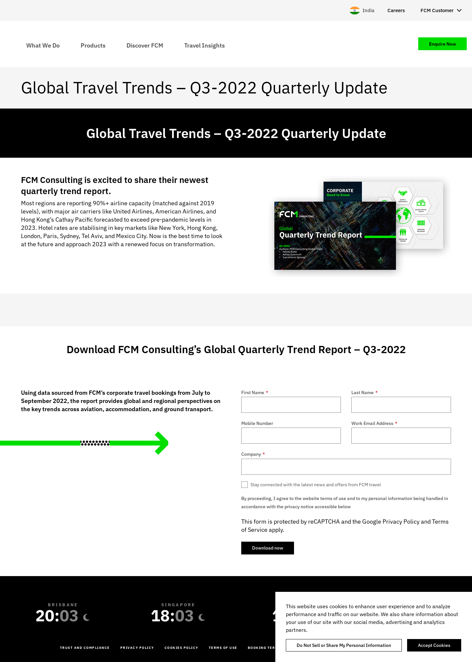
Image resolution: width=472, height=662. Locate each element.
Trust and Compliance (85, 648)
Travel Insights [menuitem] (204, 45)
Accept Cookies (434, 645)
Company (253, 454)
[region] (373, 627)
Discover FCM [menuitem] (145, 45)
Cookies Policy (181, 648)
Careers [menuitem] (396, 10)
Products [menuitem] (93, 45)
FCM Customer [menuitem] (437, 10)
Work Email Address (374, 423)
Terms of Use (223, 648)
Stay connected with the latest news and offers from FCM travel (315, 485)
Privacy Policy (401, 521)
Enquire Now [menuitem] (442, 44)
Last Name (364, 392)
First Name (254, 392)
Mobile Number (257, 423)
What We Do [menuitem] (43, 45)
